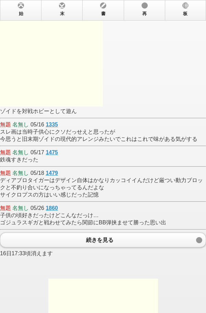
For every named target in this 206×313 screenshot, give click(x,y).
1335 (52, 124)
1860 (52, 208)
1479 (52, 173)
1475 (52, 152)
